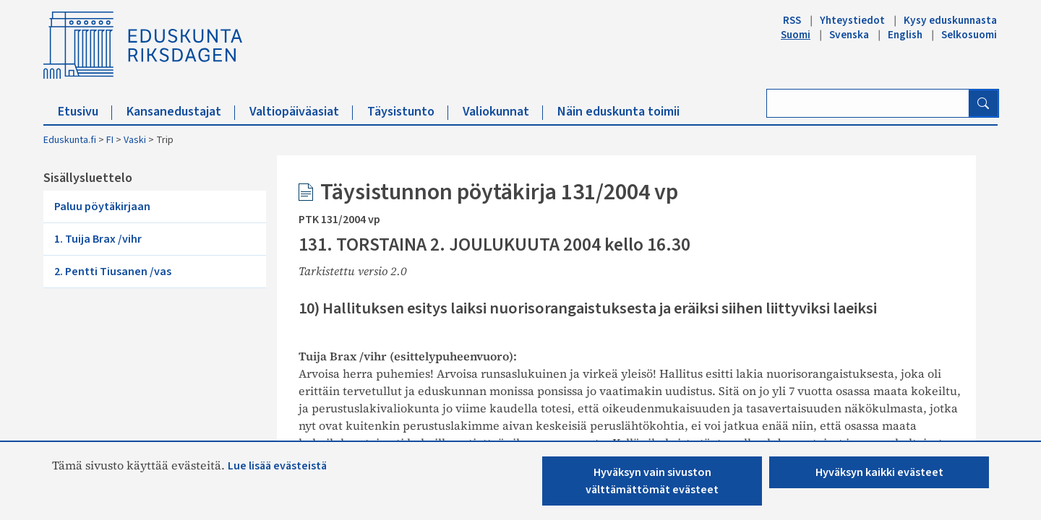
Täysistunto (407, 112)
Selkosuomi (969, 35)
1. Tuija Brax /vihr (98, 239)
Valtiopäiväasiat (301, 112)
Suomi (795, 35)
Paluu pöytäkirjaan (102, 206)
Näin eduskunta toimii (618, 112)
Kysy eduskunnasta (950, 20)
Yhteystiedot (852, 20)
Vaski (135, 140)
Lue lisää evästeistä (277, 466)
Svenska (849, 35)
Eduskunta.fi (69, 140)
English (905, 35)
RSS (792, 20)
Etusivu (85, 112)
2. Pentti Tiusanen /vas (112, 272)
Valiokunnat (503, 112)
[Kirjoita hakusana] (868, 103)
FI (109, 140)
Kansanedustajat (181, 112)
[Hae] (983, 103)
